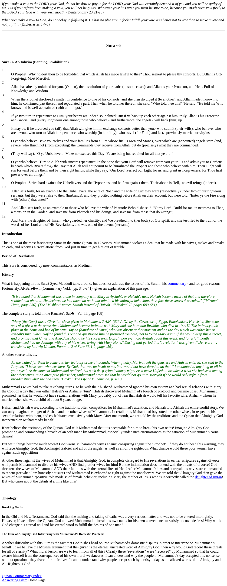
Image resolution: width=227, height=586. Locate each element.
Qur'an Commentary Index (22, 576)
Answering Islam (14, 580)
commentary (177, 283)
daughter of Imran (208, 477)
